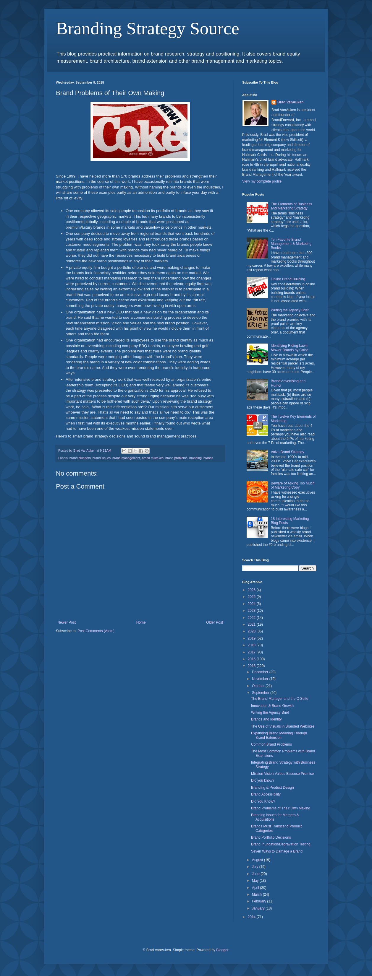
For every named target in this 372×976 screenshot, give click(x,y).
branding (195, 458)
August (258, 860)
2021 (252, 624)
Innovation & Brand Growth (272, 706)
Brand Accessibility (266, 794)
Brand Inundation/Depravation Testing (280, 844)
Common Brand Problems (271, 744)
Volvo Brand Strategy (287, 452)
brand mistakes (153, 458)
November (260, 679)
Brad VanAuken (290, 102)
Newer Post (66, 622)
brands (208, 458)
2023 (252, 611)
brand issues (102, 458)
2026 (252, 590)
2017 (252, 652)
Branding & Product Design (272, 787)
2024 (252, 604)
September (261, 693)
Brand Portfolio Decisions (271, 837)
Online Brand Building (288, 279)
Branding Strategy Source (147, 28)
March (257, 894)
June (256, 874)
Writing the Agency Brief (290, 310)
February (259, 901)
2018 (252, 645)
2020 (252, 631)
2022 (252, 618)
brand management (126, 458)
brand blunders (80, 458)
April (256, 888)
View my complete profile (262, 181)
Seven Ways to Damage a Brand (277, 851)
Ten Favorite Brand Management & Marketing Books (291, 244)
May (256, 881)
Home (141, 622)
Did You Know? (263, 801)
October (259, 686)
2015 (252, 666)
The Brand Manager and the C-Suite (279, 699)
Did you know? (262, 780)
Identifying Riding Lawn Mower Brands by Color (289, 348)
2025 (252, 597)
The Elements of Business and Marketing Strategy (291, 206)
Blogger (222, 950)
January (259, 908)
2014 (252, 917)
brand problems (176, 458)
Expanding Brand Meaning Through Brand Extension (279, 735)
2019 (252, 638)
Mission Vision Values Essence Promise (282, 774)
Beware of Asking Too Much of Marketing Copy (293, 485)
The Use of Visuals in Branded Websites (282, 726)
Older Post (214, 622)
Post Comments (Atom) (95, 631)
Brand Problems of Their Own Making (280, 808)
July (255, 867)
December (260, 672)
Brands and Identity (266, 719)
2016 (252, 659)
